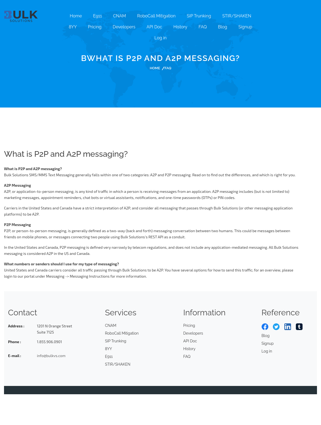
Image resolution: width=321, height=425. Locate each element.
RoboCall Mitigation (156, 15)
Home (76, 15)
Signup (245, 26)
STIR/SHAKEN (236, 15)
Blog (222, 26)
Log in (160, 37)
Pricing (95, 26)
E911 (97, 15)
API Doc (154, 26)
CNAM (119, 15)
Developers (124, 26)
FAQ (202, 26)
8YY (73, 26)
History (180, 26)
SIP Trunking (199, 15)
